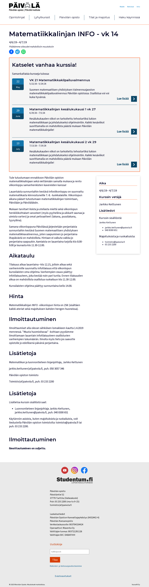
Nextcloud (128, 6)
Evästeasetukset (63, 576)
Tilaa (56, 559)
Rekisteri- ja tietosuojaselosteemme (68, 566)
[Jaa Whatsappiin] (23, 52)
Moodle (116, 6)
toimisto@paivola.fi (67, 423)
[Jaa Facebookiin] (11, 52)
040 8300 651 (61, 412)
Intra (137, 6)
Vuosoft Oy (136, 585)
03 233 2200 (21, 426)
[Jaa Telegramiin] (17, 52)
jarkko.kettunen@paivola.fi (31, 412)
